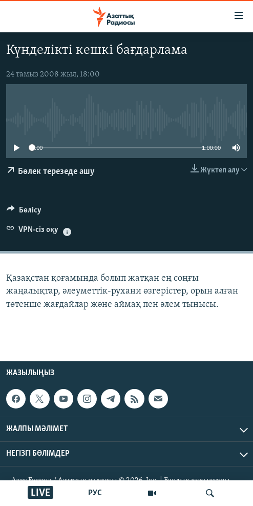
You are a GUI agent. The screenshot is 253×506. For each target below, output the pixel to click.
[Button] (24, 212)
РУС (95, 493)
